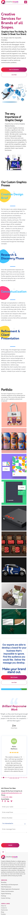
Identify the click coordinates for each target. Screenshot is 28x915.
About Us (3, 906)
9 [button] (14, 777)
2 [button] (3, 777)
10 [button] (16, 777)
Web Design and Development (9, 884)
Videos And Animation (7, 891)
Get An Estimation (14, 69)
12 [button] (19, 777)
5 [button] (8, 777)
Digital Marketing (6, 893)
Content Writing (5, 898)
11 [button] (18, 777)
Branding (3, 882)
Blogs (2, 912)
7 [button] (11, 777)
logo (18, 350)
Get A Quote (14, 677)
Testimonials (4, 910)
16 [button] (26, 777)
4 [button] (6, 777)
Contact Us (4, 908)
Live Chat (14, 75)
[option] (14, 754)
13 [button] (21, 777)
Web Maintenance (6, 887)
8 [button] (13, 777)
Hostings (3, 896)
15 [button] (24, 777)
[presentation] (12, 838)
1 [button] (1, 777)
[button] (25, 2)
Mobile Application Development (10, 889)
